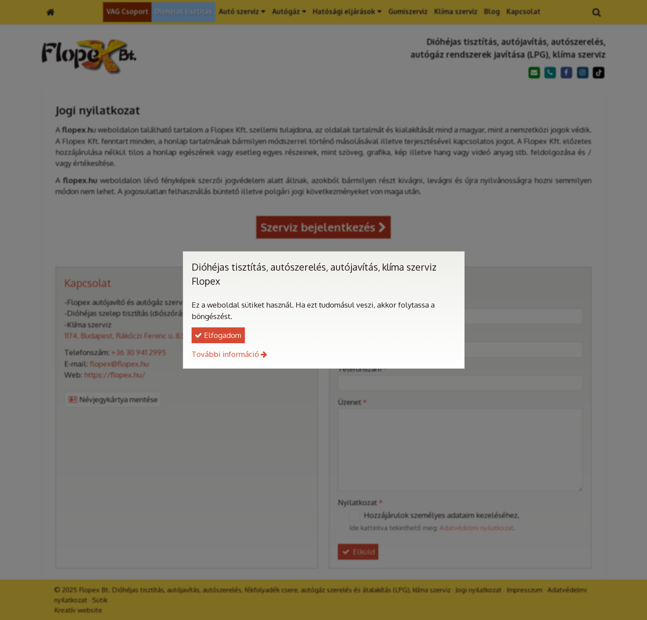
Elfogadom (218, 335)
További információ (225, 354)
